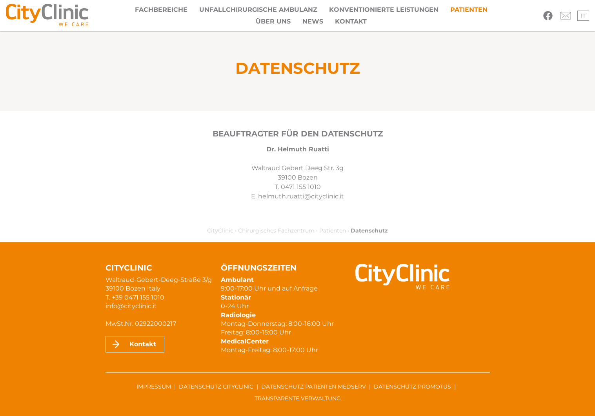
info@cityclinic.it (131, 306)
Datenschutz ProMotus (412, 386)
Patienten (469, 9)
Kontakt (351, 21)
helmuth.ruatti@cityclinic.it (301, 196)
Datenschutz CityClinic (216, 386)
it (583, 15)
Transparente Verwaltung (298, 398)
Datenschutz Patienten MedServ (313, 386)
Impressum (153, 386)
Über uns (273, 21)
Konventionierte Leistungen (384, 9)
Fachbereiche (161, 9)
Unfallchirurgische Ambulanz (258, 9)
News (312, 21)
